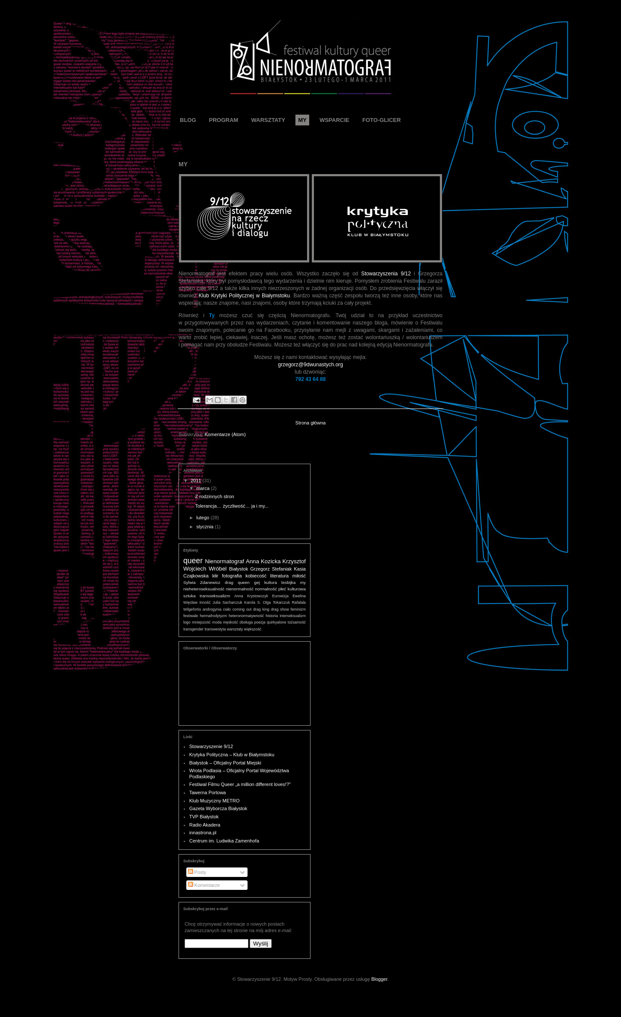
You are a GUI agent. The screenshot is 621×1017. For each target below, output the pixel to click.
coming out (241, 609)
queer (193, 560)
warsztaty (235, 629)
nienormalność (240, 588)
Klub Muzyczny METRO (214, 800)
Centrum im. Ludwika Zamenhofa (224, 840)
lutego (203, 517)
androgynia (212, 609)
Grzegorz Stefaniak (271, 568)
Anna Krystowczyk (251, 596)
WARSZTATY (268, 120)
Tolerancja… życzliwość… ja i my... (231, 505)
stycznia (205, 526)
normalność (266, 588)
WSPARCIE (334, 120)
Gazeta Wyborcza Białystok (218, 808)
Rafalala (299, 602)
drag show (280, 609)
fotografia (232, 575)
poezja (259, 622)
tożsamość (297, 622)
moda (217, 622)
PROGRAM (223, 120)
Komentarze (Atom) (225, 434)
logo (187, 622)
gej (257, 582)
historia (272, 616)
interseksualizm (292, 616)
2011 (197, 480)
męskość (230, 622)
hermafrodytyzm (213, 616)
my (303, 582)
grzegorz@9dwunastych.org (310, 365)
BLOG (188, 120)
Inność (204, 602)
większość (252, 629)
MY (302, 120)
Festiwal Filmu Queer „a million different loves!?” (240, 784)
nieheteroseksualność (204, 588)
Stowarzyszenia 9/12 (386, 274)
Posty (197, 872)
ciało (227, 609)
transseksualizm (215, 595)
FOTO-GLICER (381, 120)
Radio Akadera (204, 824)
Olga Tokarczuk (276, 602)
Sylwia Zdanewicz (201, 582)
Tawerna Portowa (207, 792)
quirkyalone (276, 622)
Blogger (379, 979)
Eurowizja (280, 596)
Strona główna (310, 422)
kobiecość (256, 575)
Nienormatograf (224, 561)
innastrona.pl (202, 832)
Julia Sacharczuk (227, 602)
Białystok (238, 568)
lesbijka (289, 582)
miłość (299, 575)
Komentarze (204, 885)
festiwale (190, 616)
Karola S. (252, 602)
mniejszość (201, 622)
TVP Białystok (204, 816)
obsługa (246, 622)
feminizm (298, 609)
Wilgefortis (192, 609)
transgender (193, 629)
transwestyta (215, 629)
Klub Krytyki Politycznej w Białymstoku (244, 296)
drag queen (237, 582)
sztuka (189, 595)
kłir (215, 575)
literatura (279, 575)
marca (203, 488)
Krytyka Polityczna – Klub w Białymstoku (231, 754)
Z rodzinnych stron (214, 496)
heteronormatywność (246, 616)
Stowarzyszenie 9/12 (211, 746)
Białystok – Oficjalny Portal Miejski (225, 762)
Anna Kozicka (263, 561)
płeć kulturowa (292, 588)
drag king (261, 609)
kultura (270, 582)
